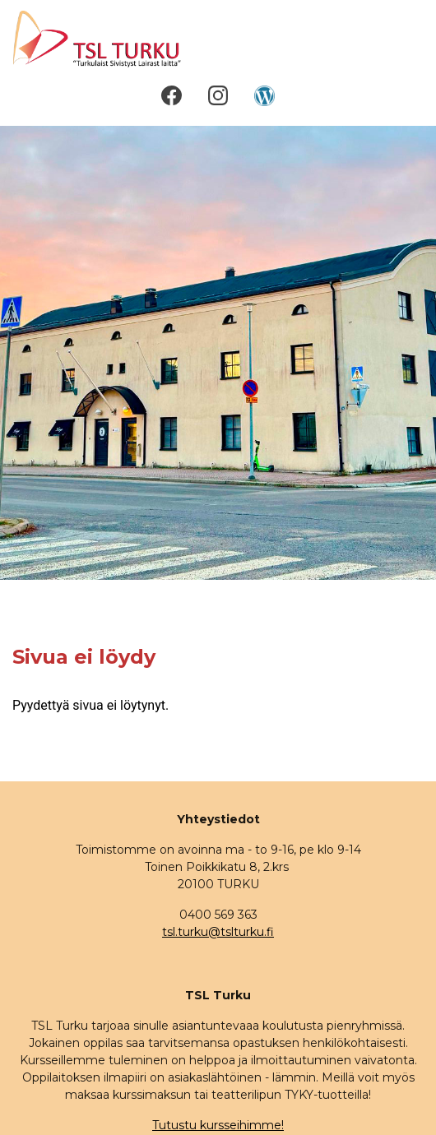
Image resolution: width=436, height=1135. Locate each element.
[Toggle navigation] (400, 39)
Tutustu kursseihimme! (218, 1125)
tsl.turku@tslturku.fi (218, 931)
